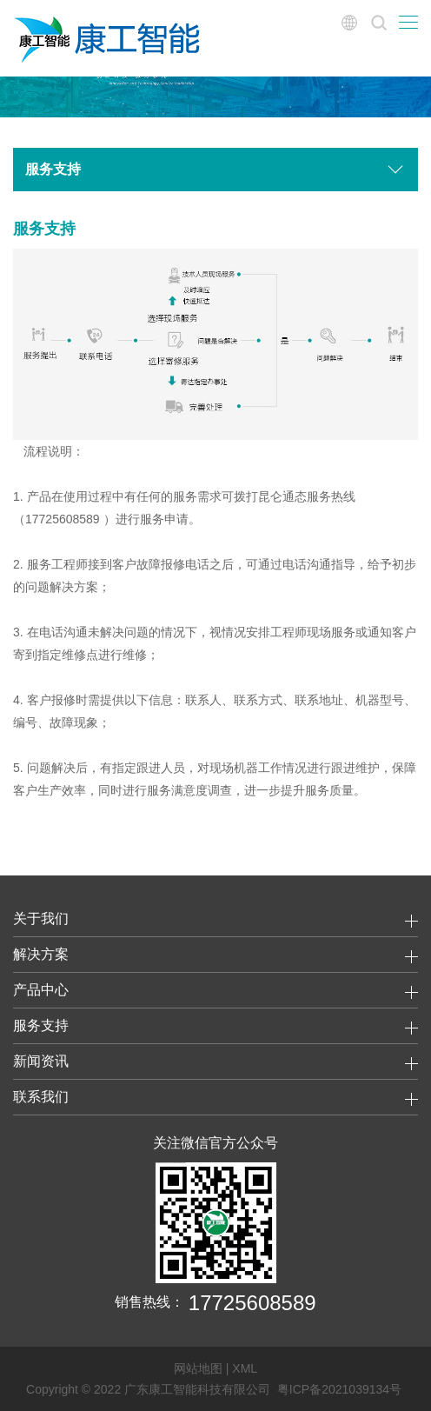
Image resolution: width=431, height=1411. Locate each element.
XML (244, 1368)
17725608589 (252, 1302)
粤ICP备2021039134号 (339, 1389)
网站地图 (198, 1368)
